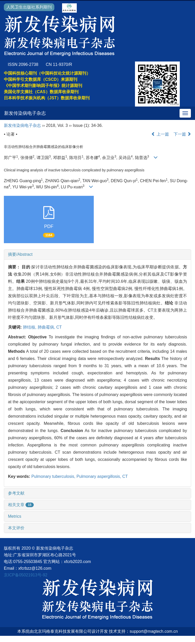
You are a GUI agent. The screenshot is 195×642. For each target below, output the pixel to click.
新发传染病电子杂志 (25, 113)
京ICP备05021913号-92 (25, 575)
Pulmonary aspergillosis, (99, 476)
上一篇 (160, 134)
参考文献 (16, 493)
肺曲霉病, (47, 327)
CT (59, 327)
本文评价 (16, 528)
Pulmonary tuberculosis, (54, 476)
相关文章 (21, 505)
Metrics (14, 516)
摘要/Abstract (20, 254)
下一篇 (182, 134)
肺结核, (30, 327)
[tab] (97, 254)
